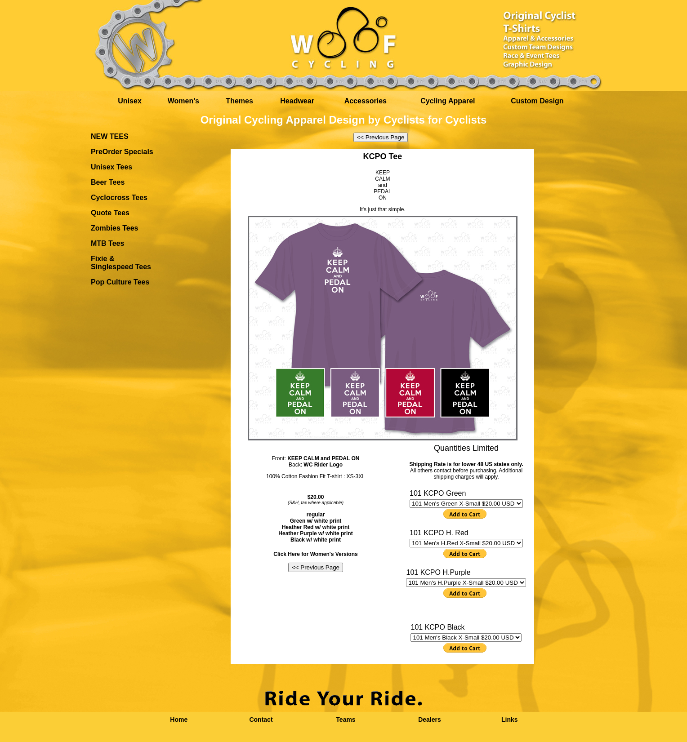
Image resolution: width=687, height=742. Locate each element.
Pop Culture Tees (120, 282)
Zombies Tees (114, 228)
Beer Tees (108, 182)
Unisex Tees (111, 167)
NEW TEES (110, 136)
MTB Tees (107, 243)
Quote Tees (110, 213)
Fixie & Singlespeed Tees (121, 263)
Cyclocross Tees (119, 197)
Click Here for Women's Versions (315, 554)
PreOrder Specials (122, 152)
